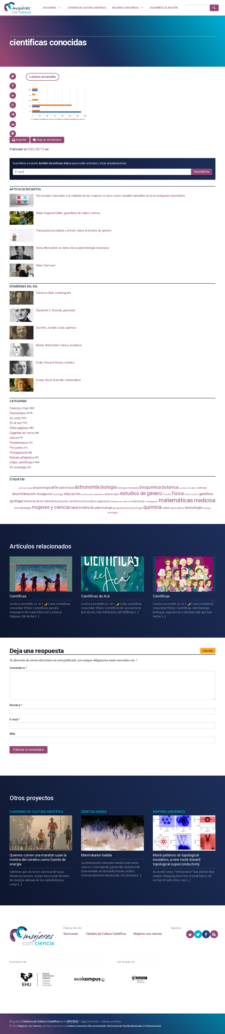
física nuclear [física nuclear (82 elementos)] (191, 494)
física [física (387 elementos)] (178, 493)
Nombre (16, 705)
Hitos (13, 438)
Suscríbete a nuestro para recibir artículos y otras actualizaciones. (70, 163)
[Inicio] (17, 8)
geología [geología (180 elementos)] (16, 501)
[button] (13, 76)
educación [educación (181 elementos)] (72, 494)
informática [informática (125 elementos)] (88, 501)
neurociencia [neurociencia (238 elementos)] (82, 507)
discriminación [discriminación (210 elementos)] (24, 494)
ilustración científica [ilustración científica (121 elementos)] (68, 501)
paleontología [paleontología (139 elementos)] (103, 508)
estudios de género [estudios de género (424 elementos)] (141, 493)
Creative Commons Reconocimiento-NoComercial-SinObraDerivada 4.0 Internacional (113, 1026)
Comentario (18, 667)
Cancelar (208, 650)
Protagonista (18, 452)
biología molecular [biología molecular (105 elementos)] (128, 487)
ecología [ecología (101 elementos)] (58, 494)
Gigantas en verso (22, 433)
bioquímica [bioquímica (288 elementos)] (150, 487)
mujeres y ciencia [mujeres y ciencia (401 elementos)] (51, 507)
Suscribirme (201, 171)
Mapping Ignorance (169, 812)
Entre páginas (19, 428)
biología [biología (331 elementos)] (108, 487)
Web (12, 733)
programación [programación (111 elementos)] (121, 507)
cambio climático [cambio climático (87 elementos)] (188, 488)
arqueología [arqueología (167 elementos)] (41, 488)
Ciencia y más (19, 408)
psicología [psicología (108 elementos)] (136, 507)
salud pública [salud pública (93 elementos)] (177, 508)
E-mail (15, 719)
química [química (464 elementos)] (152, 507)
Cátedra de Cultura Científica (106, 934)
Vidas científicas (21, 462)
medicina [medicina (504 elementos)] (204, 500)
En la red (15, 423)
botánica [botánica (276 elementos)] (170, 487)
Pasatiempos (19, 443)
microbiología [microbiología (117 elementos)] (22, 507)
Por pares (16, 448)
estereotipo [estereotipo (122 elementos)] (112, 494)
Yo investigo (18, 467)
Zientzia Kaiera (93, 812)
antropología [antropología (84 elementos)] (25, 488)
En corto (15, 418)
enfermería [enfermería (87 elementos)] (86, 494)
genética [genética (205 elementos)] (206, 494)
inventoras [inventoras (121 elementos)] (138, 501)
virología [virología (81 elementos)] (207, 508)
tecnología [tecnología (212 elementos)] (193, 507)
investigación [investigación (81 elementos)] (151, 501)
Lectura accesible (42, 77)
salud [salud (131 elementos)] (165, 508)
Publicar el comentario (28, 750)
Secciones (70, 934)
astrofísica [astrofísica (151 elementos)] (66, 488)
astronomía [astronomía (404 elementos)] (87, 487)
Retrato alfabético (22, 457)
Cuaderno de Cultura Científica (36, 812)
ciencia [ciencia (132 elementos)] (201, 488)
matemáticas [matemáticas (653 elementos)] (176, 500)
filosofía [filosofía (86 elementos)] (167, 494)
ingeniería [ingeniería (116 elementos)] (103, 501)
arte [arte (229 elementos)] (54, 487)
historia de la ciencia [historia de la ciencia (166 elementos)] (39, 501)
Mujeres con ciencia (148, 934)
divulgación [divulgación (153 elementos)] (44, 494)
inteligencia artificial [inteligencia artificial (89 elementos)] (120, 501)
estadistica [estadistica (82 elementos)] (98, 494)
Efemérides (18, 413)
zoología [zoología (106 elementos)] (112, 512)
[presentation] (112, 200)
